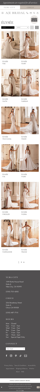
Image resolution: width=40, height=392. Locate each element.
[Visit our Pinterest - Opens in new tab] (16, 356)
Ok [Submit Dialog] (38, 387)
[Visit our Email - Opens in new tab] (25, 356)
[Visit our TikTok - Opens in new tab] (20, 356)
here (23, 390)
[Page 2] (21, 262)
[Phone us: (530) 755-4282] (27, 13)
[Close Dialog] (1, 388)
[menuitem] (2, 13)
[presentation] (10, 45)
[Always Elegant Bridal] (15, 13)
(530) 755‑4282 (12, 291)
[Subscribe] (25, 348)
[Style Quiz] (34, 19)
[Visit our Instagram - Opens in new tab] (11, 356)
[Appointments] (30, 13)
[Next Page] (24, 262)
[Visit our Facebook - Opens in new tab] (6, 356)
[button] (2, 13)
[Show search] (34, 13)
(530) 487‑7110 (12, 312)
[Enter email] (16, 348)
